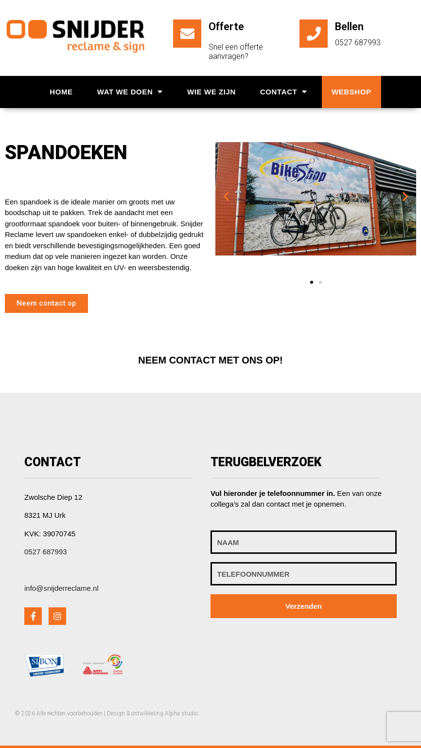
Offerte (226, 26)
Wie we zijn (211, 92)
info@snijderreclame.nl (61, 588)
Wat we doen (130, 92)
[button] (46, 303)
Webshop (351, 92)
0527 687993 (45, 551)
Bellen (349, 26)
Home (61, 92)
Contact (283, 92)
